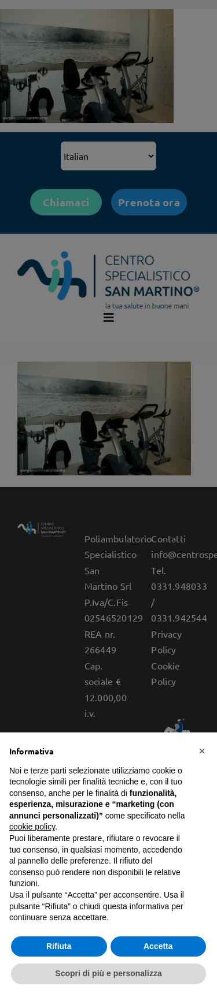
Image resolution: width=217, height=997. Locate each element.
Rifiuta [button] (59, 946)
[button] (202, 751)
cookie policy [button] (32, 826)
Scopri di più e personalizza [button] (108, 973)
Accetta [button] (158, 946)
